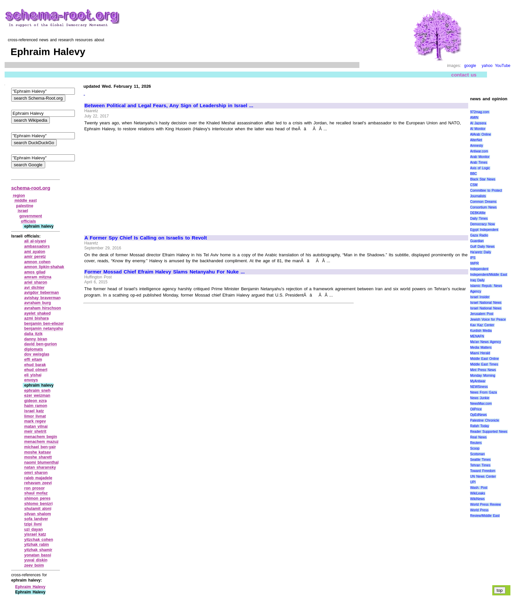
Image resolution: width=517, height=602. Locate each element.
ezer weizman (37, 395)
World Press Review (485, 504)
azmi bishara (36, 318)
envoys (31, 380)
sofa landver (36, 519)
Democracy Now (482, 224)
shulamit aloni (37, 508)
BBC (473, 173)
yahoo (487, 65)
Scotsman (477, 454)
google (470, 65)
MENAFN (477, 336)
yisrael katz (35, 534)
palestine (24, 206)
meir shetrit (35, 431)
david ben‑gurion (40, 344)
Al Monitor (478, 129)
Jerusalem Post (482, 314)
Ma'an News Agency (485, 342)
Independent (479, 269)
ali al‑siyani (35, 241)
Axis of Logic (480, 168)
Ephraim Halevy (30, 587)
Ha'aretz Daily (480, 252)
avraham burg (37, 303)
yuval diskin (35, 560)
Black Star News (483, 179)
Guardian (477, 241)
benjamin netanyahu (43, 328)
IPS (472, 258)
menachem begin (40, 436)
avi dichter (34, 287)
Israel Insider (480, 297)
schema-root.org (30, 188)
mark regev (35, 421)
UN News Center (483, 476)
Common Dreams (483, 202)
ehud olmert (35, 369)
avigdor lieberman (41, 292)
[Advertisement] (139, 180)
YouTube (502, 65)
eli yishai (32, 375)
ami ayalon (34, 251)
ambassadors (36, 246)
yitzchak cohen (38, 539)
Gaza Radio (479, 235)
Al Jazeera (478, 123)
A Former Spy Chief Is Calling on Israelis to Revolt (145, 237)
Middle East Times (484, 364)
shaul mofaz (35, 493)
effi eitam (33, 359)
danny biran (35, 339)
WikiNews (477, 499)
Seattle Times (480, 459)
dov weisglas (36, 354)
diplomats (33, 349)
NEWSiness (479, 387)
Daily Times (479, 218)
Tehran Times (480, 465)
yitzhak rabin (36, 544)
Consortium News (483, 207)
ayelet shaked (37, 313)
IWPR (474, 263)
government (30, 216)
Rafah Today (479, 426)
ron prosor (34, 488)
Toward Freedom (483, 471)
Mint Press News (483, 370)
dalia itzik (33, 334)
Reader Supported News (488, 431)
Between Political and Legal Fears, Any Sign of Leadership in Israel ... (168, 105)
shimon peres (37, 498)
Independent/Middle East (488, 274)
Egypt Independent (484, 230)
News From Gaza (483, 392)
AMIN (474, 117)
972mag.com (479, 112)
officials (28, 221)
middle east (26, 200)
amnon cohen (37, 262)
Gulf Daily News (482, 246)
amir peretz (35, 256)
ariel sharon (35, 282)
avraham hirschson (42, 308)
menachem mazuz (41, 441)
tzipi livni (33, 524)
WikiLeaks (477, 493)
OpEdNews (478, 415)
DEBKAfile (478, 213)
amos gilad (34, 272)
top (500, 590)
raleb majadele (38, 478)
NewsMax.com (481, 403)
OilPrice (476, 409)
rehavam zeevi (38, 483)
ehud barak (35, 365)
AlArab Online (480, 134)
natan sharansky (40, 467)
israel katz (34, 411)
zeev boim (34, 565)
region (19, 195)
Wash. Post (478, 488)
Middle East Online (484, 359)
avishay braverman (42, 298)
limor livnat (35, 416)
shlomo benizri (38, 503)
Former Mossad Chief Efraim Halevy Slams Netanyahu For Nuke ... (164, 271)
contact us (464, 75)
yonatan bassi (37, 555)
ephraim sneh (37, 390)
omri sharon (35, 472)
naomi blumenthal (41, 462)
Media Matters (481, 347)
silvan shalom (37, 514)
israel (23, 210)
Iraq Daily (477, 280)
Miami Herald (480, 353)
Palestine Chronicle (484, 420)
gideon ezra (35, 400)
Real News (478, 437)
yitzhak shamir (38, 550)
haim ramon (35, 405)
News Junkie (479, 398)
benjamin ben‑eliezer (44, 323)
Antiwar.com (479, 151)
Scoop (474, 448)
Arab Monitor (480, 157)
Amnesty (476, 145)
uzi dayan (33, 529)
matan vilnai (35, 426)
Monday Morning (482, 375)
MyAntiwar (478, 381)
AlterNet (476, 140)
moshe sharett (38, 457)
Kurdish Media (481, 331)
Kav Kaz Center (482, 325)
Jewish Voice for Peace (488, 319)
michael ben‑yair (40, 447)
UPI (473, 482)
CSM (473, 185)
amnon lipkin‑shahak (44, 267)
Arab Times (478, 162)
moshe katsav (37, 452)
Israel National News (486, 302)
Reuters (476, 443)
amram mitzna (37, 277)
